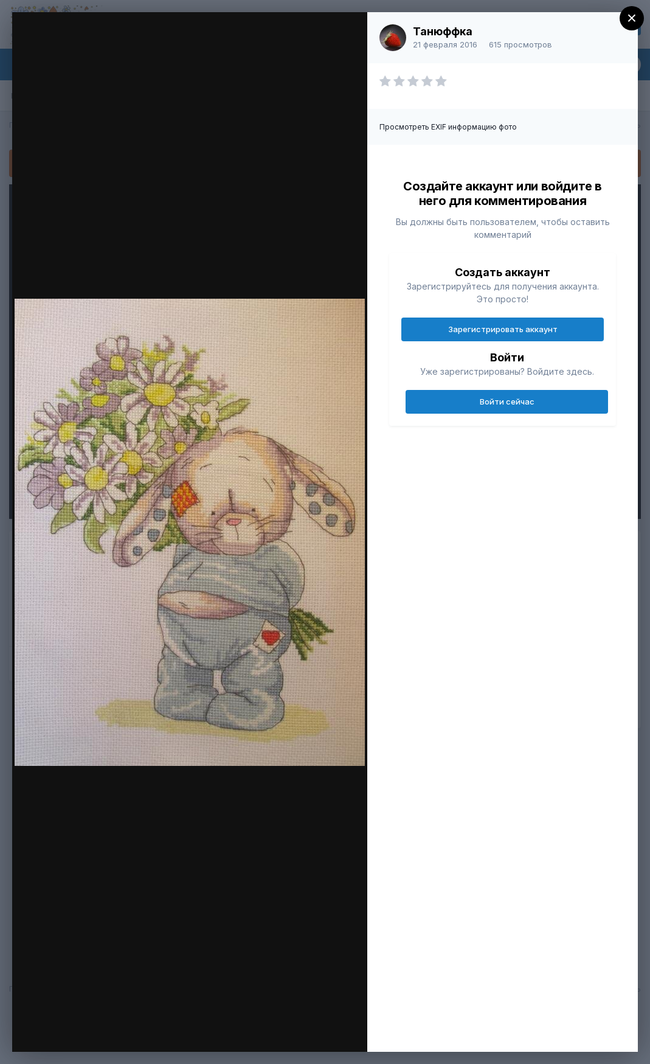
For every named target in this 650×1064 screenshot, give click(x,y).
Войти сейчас (507, 401)
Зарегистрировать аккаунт (503, 329)
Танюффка (442, 31)
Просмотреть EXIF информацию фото (448, 126)
